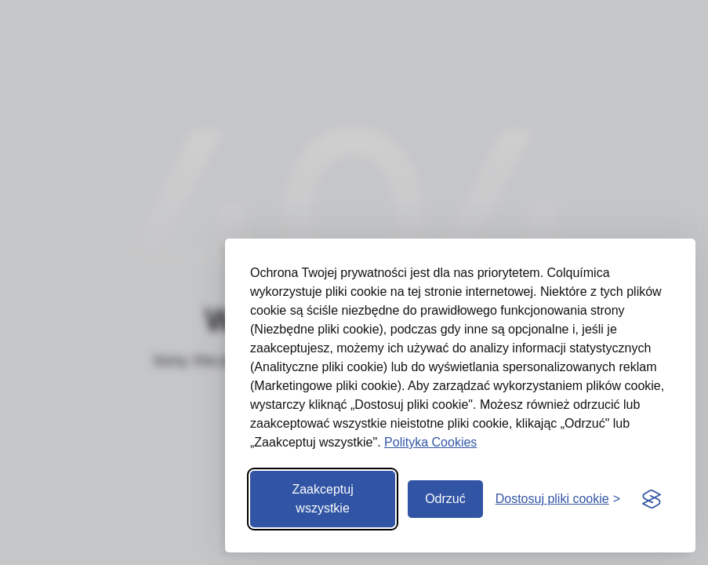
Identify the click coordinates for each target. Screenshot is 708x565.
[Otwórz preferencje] (558, 499)
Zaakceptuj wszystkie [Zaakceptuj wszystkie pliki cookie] (322, 499)
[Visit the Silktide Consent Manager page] (651, 499)
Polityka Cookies (430, 442)
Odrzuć (445, 498)
